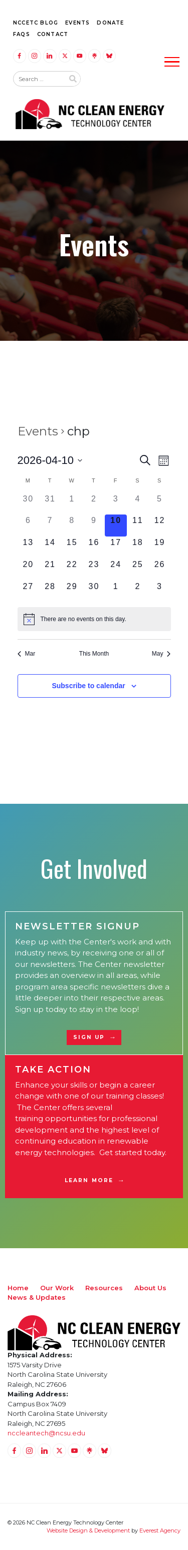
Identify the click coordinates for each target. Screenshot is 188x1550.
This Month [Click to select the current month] (94, 653)
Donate (110, 23)
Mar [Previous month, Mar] (27, 653)
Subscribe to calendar (88, 686)
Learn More (89, 1180)
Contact (52, 34)
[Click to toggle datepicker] (50, 460)
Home (18, 1288)
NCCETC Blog (35, 23)
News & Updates (37, 1297)
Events (77, 23)
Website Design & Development (88, 1530)
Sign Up (89, 1037)
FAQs (21, 34)
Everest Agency (159, 1530)
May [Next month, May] (161, 653)
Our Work (57, 1288)
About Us (150, 1288)
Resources (104, 1288)
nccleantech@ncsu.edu (46, 1433)
